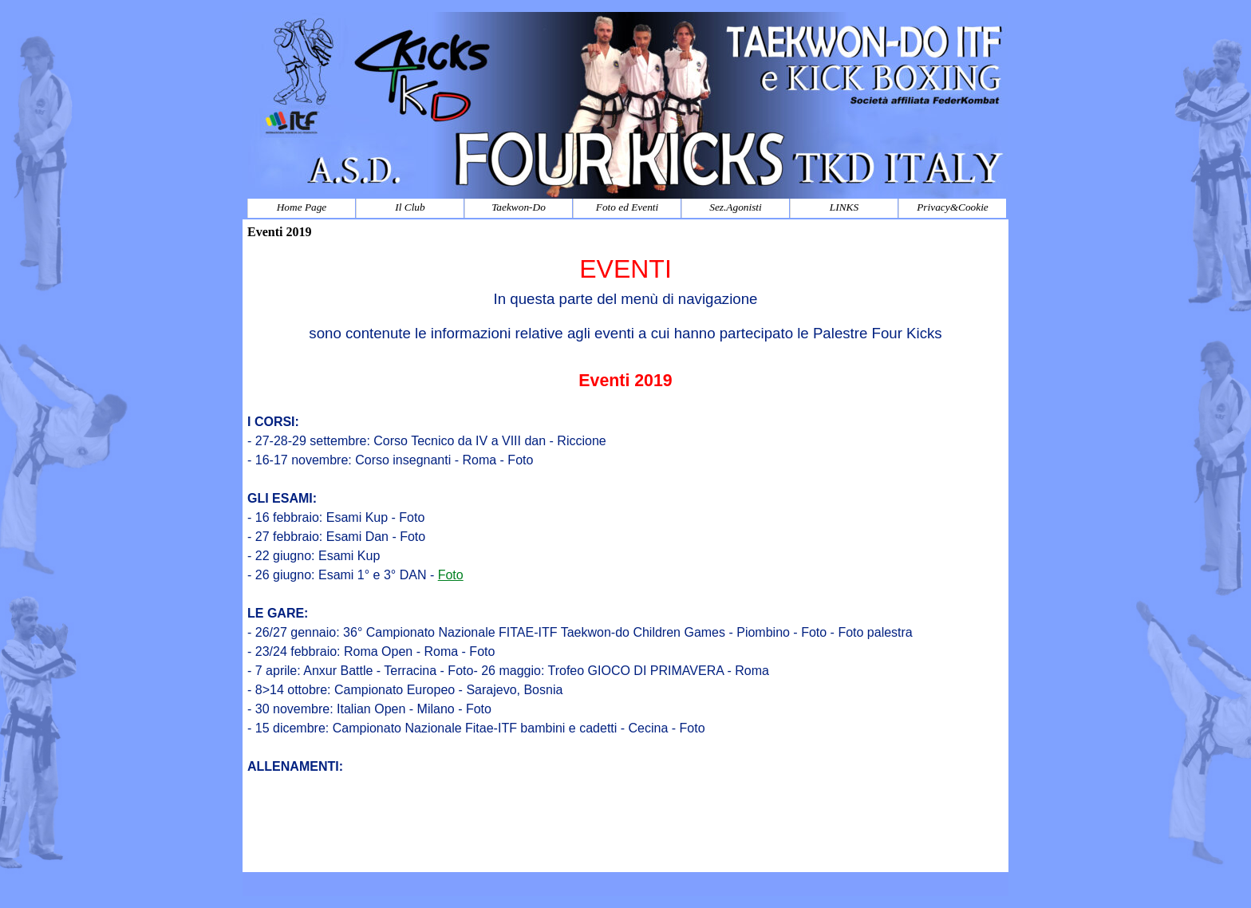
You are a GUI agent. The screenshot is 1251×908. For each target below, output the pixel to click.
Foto (451, 575)
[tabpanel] (625, 558)
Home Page (302, 207)
